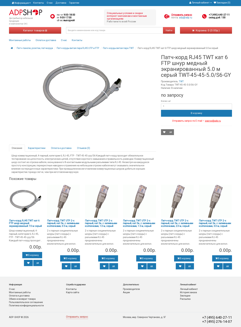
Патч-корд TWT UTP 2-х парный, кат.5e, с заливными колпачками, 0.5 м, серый (63, 223)
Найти (169, 30)
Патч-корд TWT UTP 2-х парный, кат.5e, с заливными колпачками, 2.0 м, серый (177, 223)
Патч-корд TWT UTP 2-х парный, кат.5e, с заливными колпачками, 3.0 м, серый (215, 223)
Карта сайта (72, 292)
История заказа (188, 292)
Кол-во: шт (166, 101)
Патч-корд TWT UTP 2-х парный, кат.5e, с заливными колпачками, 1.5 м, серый (139, 223)
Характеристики (36, 148)
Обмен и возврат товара (22, 299)
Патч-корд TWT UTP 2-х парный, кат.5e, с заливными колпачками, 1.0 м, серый (101, 223)
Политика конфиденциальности (26, 305)
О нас (50, 2)
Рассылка (185, 299)
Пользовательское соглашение (26, 302)
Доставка (61, 2)
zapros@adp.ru (213, 121)
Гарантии (74, 2)
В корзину (196, 113)
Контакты (38, 2)
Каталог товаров (35, 30)
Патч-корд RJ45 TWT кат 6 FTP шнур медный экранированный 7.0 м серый (25, 223)
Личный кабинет (189, 289)
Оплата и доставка (46, 40)
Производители (131, 289)
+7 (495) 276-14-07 (217, 322)
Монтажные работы (20, 40)
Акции (126, 292)
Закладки (185, 295)
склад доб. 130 (217, 17)
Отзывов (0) (83, 148)
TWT (181, 81)
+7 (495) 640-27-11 (219, 14)
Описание (17, 148)
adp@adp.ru (185, 17)
